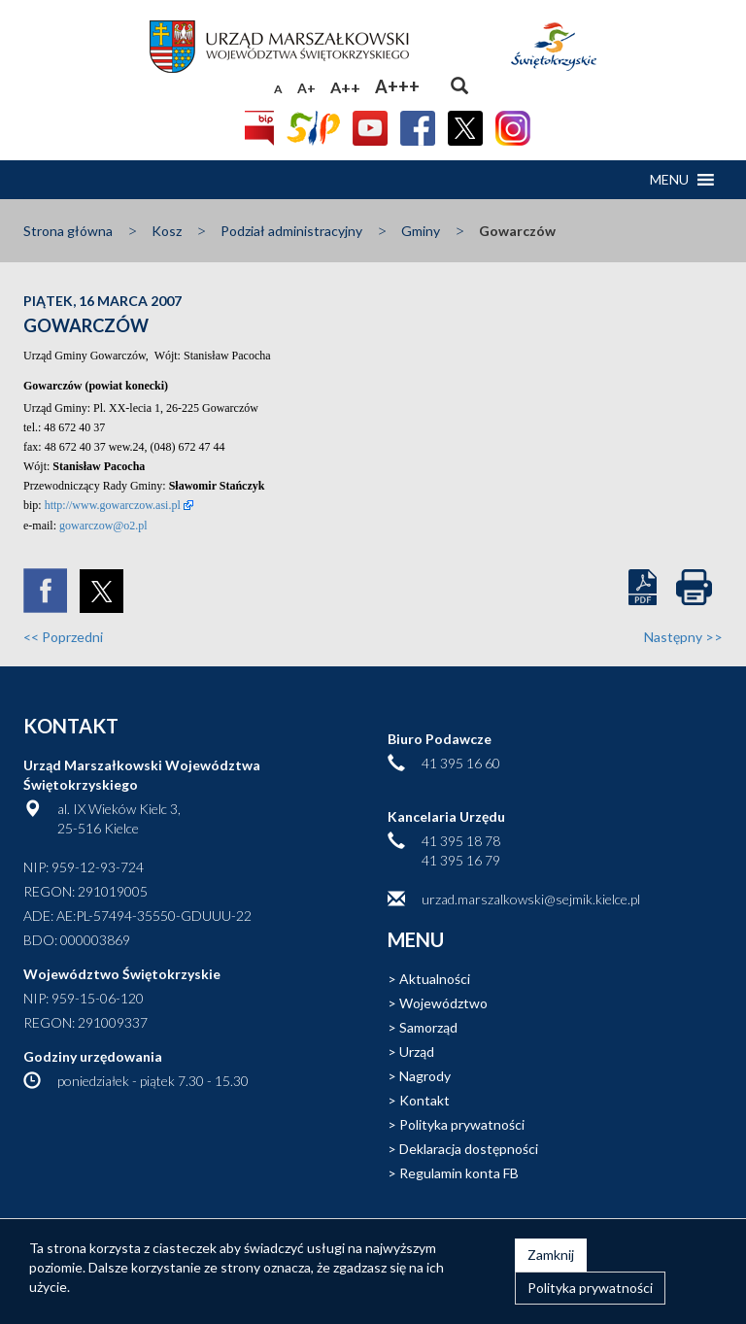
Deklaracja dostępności (468, 1148)
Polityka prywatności (462, 1124)
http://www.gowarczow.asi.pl (113, 505)
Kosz (167, 230)
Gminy (420, 230)
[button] (669, 179)
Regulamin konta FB (459, 1173)
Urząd (416, 1051)
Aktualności (434, 978)
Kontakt (424, 1100)
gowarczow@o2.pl (103, 525)
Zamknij (550, 1254)
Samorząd (428, 1027)
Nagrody (425, 1076)
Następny (683, 636)
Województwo (443, 1003)
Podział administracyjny (291, 230)
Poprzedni (63, 636)
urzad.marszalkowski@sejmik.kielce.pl (531, 899)
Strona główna (68, 230)
